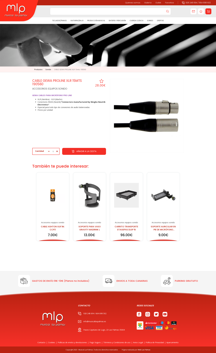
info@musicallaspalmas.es (92, 321)
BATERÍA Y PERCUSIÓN (117, 20)
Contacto (41, 342)
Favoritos (169, 2)
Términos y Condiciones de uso (116, 342)
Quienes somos (132, 2)
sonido (48, 69)
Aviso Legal (138, 342)
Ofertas (160, 20)
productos (38, 69)
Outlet (158, 2)
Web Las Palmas (144, 350)
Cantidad (39, 151)
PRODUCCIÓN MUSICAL (96, 20)
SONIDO (150, 20)
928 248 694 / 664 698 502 (196, 2)
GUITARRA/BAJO (77, 20)
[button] (208, 11)
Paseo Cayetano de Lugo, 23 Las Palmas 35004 (101, 330)
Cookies (51, 342)
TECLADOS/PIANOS (59, 20)
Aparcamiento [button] (172, 342)
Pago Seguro (95, 342)
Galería (147, 2)
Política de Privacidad (155, 342)
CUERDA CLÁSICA (136, 20)
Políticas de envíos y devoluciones (72, 342)
